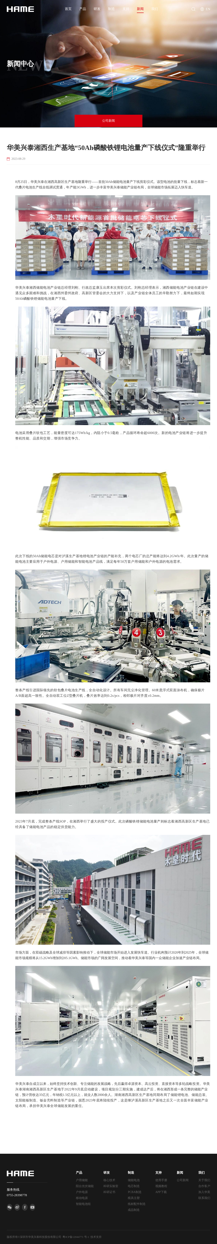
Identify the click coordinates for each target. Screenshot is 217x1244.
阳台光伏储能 (85, 1186)
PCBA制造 (135, 1192)
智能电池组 (83, 1204)
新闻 (140, 9)
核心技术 (109, 1180)
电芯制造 (134, 1186)
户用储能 (82, 1180)
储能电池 (134, 1180)
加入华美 (204, 1192)
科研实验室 (110, 1186)
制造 (111, 9)
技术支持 (96, 1236)
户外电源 (82, 1192)
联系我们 (204, 1198)
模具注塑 (134, 1198)
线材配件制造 (137, 1204)
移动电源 (82, 1198)
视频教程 (161, 1186)
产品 (82, 9)
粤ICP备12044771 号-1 (76, 1236)
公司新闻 (108, 121)
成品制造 (134, 1209)
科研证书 (109, 1192)
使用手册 (161, 1180)
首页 (68, 9)
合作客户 (204, 1186)
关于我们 (204, 1180)
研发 (97, 9)
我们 (154, 9)
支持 (125, 9)
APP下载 (161, 1192)
